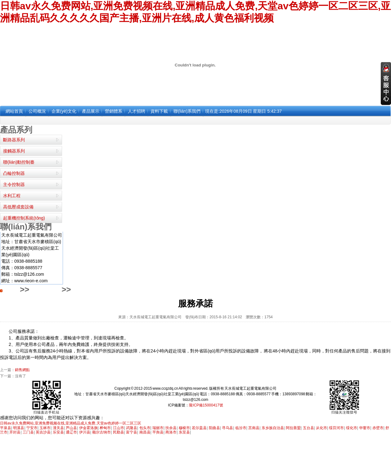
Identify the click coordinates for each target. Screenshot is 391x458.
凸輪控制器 (14, 173)
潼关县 (58, 428)
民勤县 (118, 432)
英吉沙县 (43, 432)
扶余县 (171, 428)
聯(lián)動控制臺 (18, 162)
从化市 (321, 428)
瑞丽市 (158, 428)
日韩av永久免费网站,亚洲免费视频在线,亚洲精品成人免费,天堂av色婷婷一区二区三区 (70, 423)
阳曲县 (214, 428)
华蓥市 (364, 428)
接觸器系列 (14, 150)
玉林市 (45, 428)
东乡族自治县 (273, 428)
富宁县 (131, 432)
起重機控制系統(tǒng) (24, 217)
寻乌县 (227, 428)
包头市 (145, 428)
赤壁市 (378, 428)
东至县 (184, 432)
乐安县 (58, 432)
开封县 (14, 432)
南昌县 (145, 432)
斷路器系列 (14, 139)
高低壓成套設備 (18, 206)
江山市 (118, 428)
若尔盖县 (199, 428)
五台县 (308, 428)
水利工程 (11, 195)
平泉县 (5, 428)
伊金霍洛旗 (88, 428)
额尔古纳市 (101, 432)
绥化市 (351, 428)
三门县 (28, 432)
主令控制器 (14, 184)
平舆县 (158, 432)
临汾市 (240, 428)
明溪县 (18, 428)
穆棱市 (184, 428)
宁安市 (32, 428)
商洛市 (171, 432)
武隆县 (131, 428)
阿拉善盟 (293, 428)
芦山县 (71, 428)
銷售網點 (22, 370)
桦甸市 (105, 428)
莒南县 (253, 428)
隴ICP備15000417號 (206, 405)
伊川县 (84, 432)
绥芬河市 (336, 428)
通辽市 (71, 432)
